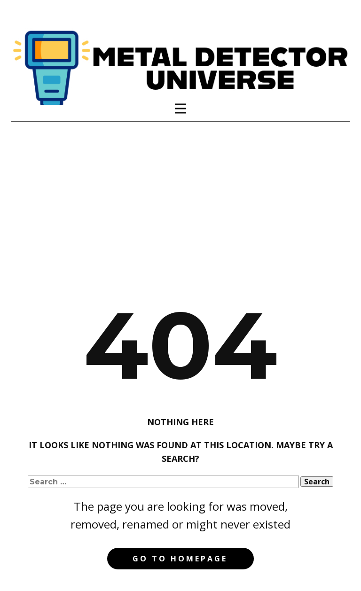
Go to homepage (180, 558)
